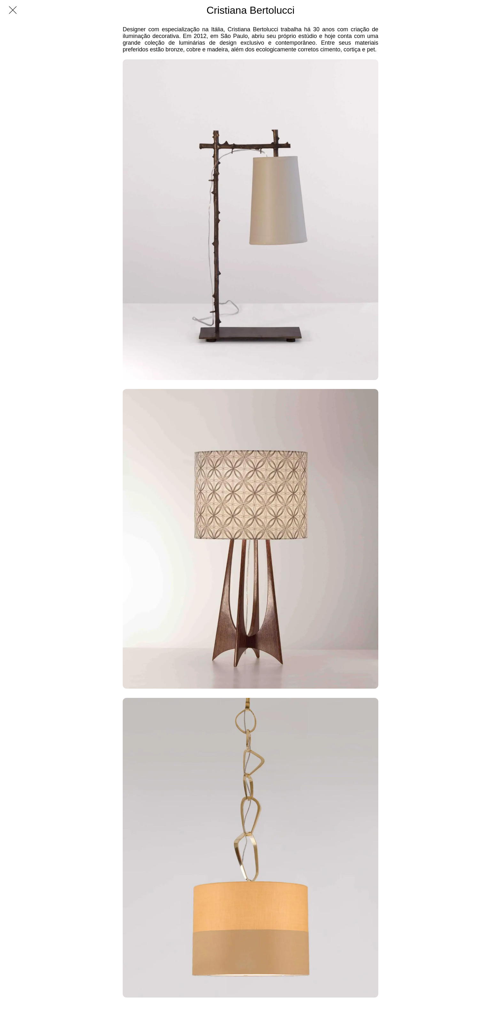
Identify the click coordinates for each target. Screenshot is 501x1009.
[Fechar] (13, 10)
